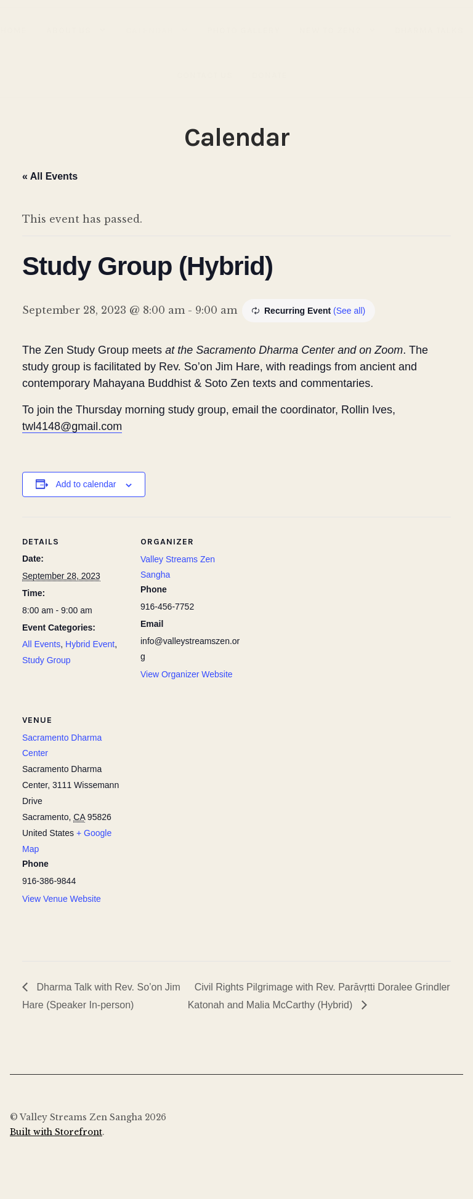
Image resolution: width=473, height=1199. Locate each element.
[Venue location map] (205, 780)
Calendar (150, 30)
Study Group (46, 660)
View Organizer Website (186, 674)
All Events (41, 644)
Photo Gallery (244, 30)
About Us (68, 30)
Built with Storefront (56, 1132)
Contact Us (205, 75)
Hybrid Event (90, 644)
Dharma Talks (429, 30)
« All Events (50, 176)
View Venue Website (61, 899)
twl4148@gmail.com (72, 426)
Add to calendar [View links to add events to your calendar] (85, 484)
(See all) (349, 311)
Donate (270, 75)
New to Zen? (330, 30)
